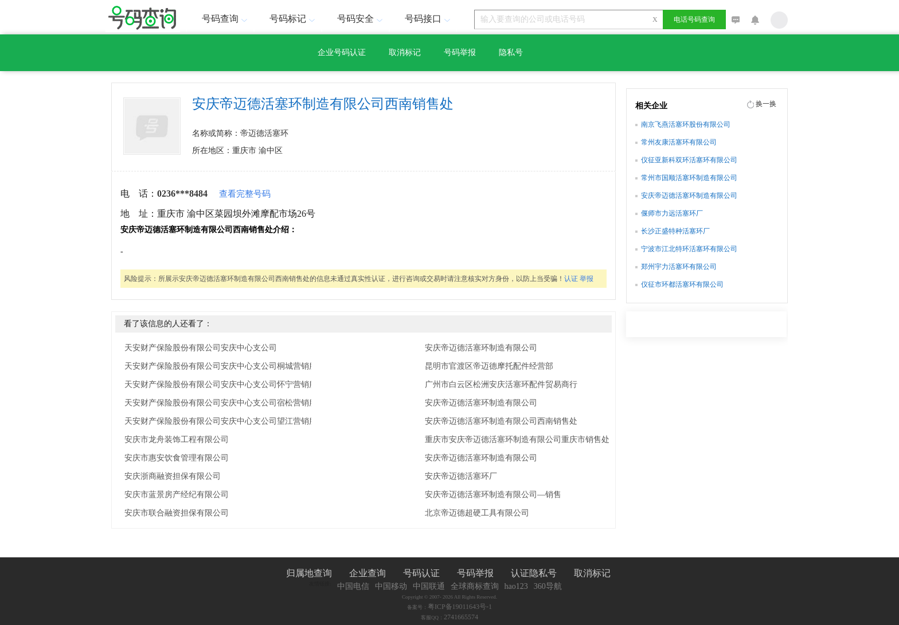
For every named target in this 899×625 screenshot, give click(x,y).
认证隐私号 (534, 573)
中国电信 (353, 586)
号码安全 (361, 19)
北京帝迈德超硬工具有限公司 (477, 513)
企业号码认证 (342, 52)
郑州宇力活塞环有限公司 (679, 267)
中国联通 (429, 586)
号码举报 (460, 52)
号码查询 (226, 19)
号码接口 (429, 19)
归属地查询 (309, 573)
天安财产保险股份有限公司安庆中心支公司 (200, 347)
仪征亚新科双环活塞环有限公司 (689, 160)
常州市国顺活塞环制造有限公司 (689, 178)
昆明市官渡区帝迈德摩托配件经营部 (489, 366)
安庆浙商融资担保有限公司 (172, 476)
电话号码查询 (694, 19)
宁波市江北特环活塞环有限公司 (689, 249)
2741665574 (461, 617)
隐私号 (511, 52)
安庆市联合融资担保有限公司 (176, 513)
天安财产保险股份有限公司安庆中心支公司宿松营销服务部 (228, 403)
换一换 (766, 104)
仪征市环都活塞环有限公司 (682, 284)
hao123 (516, 586)
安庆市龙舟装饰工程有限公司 (176, 439)
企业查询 (367, 573)
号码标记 (293, 19)
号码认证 (421, 573)
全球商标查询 (475, 586)
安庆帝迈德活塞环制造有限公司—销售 (493, 494)
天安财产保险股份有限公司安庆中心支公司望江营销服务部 (228, 421)
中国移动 (391, 586)
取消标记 (405, 52)
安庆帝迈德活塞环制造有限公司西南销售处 (501, 421)
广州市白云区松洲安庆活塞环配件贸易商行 (501, 384)
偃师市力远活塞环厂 (672, 213)
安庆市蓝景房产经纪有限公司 (176, 494)
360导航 (548, 586)
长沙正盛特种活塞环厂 (675, 231)
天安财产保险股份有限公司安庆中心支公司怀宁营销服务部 (228, 384)
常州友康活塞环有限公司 (679, 142)
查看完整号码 (245, 193)
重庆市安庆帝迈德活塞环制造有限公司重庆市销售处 (517, 439)
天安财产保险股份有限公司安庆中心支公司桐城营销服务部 (228, 366)
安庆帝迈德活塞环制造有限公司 (481, 347)
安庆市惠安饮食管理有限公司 (176, 458)
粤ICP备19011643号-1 (460, 607)
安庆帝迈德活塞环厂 (461, 476)
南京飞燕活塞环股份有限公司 (685, 124)
